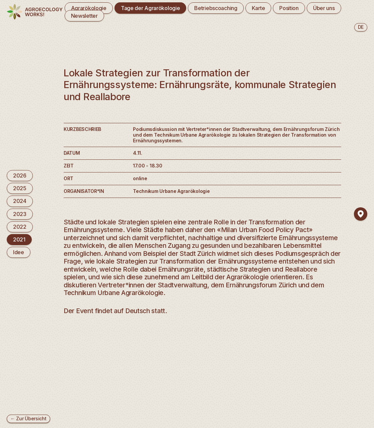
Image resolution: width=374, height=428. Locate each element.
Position (289, 8)
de (361, 27)
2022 (19, 226)
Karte (258, 8)
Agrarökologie (88, 8)
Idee (18, 252)
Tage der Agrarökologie (150, 8)
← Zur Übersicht (28, 418)
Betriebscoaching (215, 8)
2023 (19, 213)
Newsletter (84, 15)
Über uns (324, 8)
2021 (19, 239)
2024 (19, 201)
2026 (19, 175)
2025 (19, 188)
